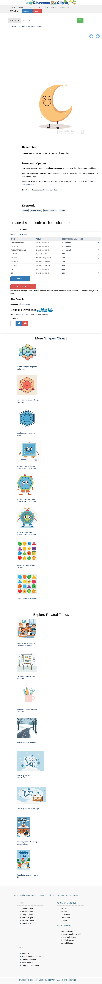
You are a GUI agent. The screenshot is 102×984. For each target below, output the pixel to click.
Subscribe (27, 11)
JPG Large (14, 258)
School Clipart (27, 909)
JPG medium (14, 261)
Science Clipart (28, 921)
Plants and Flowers (68, 937)
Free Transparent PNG (17, 242)
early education (50, 210)
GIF (12, 273)
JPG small (14, 265)
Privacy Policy (27, 962)
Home (14, 8)
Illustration (64, 8)
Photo (37, 8)
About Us (25, 954)
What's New (26, 923)
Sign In (37, 11)
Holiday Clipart (27, 918)
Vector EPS (14, 254)
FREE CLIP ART (15, 246)
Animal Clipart (27, 912)
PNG (30, 8)
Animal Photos (67, 943)
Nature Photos (67, 931)
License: (13, 235)
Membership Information (31, 957)
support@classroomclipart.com (50, 190)
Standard (25, 235)
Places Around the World (71, 934)
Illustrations (65, 918)
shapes (62, 210)
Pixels (38, 239)
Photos (64, 912)
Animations (65, 915)
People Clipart (27, 915)
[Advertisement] (51, 57)
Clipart (22, 8)
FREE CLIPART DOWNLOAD (18, 250)
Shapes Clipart (35, 27)
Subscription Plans (21, 315)
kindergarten (36, 210)
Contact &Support (29, 960)
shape (25, 210)
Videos (64, 921)
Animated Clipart (50, 8)
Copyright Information (30, 965)
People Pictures (67, 940)
